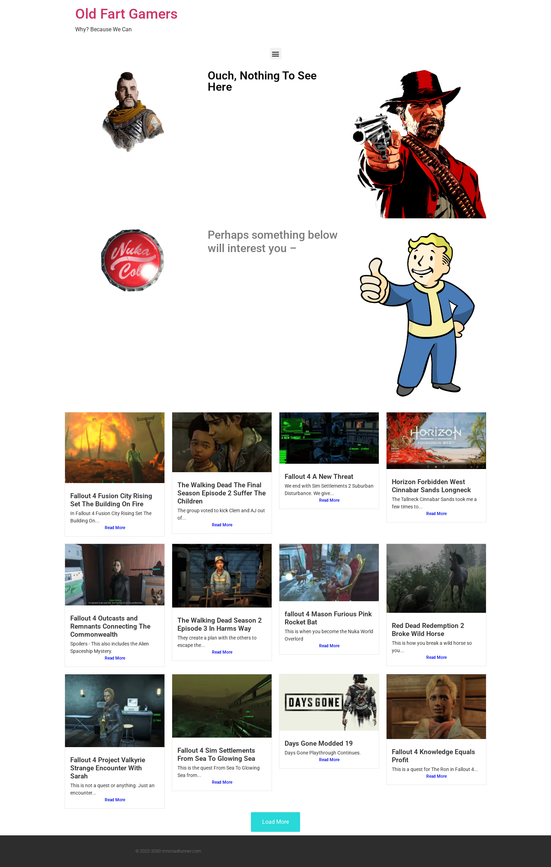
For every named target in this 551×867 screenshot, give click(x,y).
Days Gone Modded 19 (319, 743)
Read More (115, 527)
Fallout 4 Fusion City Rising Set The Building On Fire (111, 500)
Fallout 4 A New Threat (319, 477)
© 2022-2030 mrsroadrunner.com (168, 851)
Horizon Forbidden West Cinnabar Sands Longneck (431, 486)
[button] (275, 53)
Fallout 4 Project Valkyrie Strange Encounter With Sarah (107, 768)
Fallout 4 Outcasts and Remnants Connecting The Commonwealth (110, 626)
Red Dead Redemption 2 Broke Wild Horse (428, 630)
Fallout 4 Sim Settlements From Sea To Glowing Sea (216, 754)
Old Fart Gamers (126, 14)
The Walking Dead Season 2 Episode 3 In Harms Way (219, 624)
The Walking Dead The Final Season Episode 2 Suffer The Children (221, 493)
